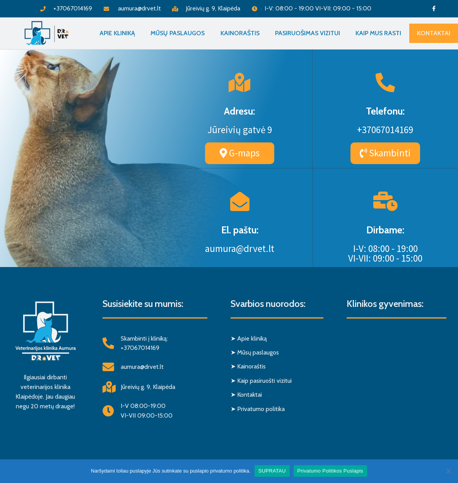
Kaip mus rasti (378, 33)
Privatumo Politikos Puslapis (330, 471)
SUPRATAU (272, 471)
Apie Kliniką (117, 33)
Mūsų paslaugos (177, 33)
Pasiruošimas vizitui (307, 33)
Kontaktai (433, 33)
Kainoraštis (240, 33)
